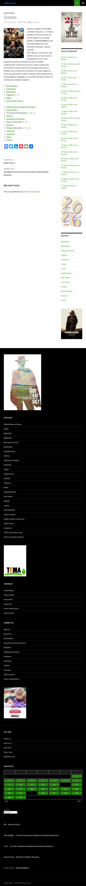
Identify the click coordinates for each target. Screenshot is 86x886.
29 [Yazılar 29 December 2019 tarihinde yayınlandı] (77, 793)
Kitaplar (64, 287)
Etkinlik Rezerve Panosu (13, 424)
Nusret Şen (8, 604)
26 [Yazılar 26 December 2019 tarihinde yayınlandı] (43, 793)
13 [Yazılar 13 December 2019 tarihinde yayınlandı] (54, 785)
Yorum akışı (8, 752)
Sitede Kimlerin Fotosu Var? (14, 519)
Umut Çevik (9, 857)
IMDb (8, 98)
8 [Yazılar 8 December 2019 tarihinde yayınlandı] (76, 781)
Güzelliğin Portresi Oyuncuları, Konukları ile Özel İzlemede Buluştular (29, 171)
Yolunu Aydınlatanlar (11, 679)
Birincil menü (83, 3)
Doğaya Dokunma (68, 251)
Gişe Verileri (65, 278)
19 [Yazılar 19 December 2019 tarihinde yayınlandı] (43, 789)
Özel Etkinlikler (66, 291)
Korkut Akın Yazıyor (14, 101)
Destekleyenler (9, 451)
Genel (63, 269)
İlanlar (6, 487)
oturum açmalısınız (32, 191)
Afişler (6, 429)
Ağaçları (7, 629)
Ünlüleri (7, 665)
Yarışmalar (8, 528)
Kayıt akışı (7, 748)
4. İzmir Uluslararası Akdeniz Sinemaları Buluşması (37, 835)
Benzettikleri (66, 246)
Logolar (6, 505)
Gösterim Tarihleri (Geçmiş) (27, 857)
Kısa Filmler (65, 282)
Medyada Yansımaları (12, 652)
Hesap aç (7, 738)
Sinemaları (8, 661)
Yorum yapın (35, 22)
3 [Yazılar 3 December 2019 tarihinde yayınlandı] (20, 781)
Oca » (80, 801)
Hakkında (7, 483)
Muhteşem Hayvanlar (15, 119)
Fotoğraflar (11, 89)
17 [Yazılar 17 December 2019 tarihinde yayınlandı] (21, 789)
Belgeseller (65, 242)
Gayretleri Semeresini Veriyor (15, 643)
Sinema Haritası (10, 514)
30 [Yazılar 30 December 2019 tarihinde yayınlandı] (9, 797)
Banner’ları (8, 634)
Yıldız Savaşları (9, 674)
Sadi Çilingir (23, 22)
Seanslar (64, 296)
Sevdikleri (7, 656)
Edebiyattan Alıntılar (11, 460)
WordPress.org (9, 757)
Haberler (7, 478)
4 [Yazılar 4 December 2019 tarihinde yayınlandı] (31, 781)
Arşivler (7, 810)
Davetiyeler (8, 447)
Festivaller (65, 260)
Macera (9, 116)
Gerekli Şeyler (66, 273)
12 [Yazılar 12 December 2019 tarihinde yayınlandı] (43, 785)
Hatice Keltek (9, 595)
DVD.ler (64, 255)
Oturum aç (8, 743)
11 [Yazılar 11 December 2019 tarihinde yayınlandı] (32, 785)
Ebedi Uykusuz (29, 161)
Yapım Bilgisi (11, 110)
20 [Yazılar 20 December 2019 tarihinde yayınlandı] (54, 789)
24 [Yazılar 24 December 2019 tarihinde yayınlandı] (21, 793)
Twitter (9, 140)
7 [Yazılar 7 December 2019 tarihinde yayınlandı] (65, 781)
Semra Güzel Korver (11, 608)
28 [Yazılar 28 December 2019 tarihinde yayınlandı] (65, 793)
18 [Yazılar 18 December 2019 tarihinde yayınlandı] (32, 789)
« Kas (6, 801)
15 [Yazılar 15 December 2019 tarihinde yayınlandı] (77, 785)
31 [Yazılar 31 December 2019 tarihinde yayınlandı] (21, 797)
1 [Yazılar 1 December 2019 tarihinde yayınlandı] (76, 776)
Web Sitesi (11, 92)
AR (5, 824)
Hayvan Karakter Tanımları (21, 107)
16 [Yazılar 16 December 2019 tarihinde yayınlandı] (9, 789)
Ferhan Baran (9, 590)
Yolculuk (9, 125)
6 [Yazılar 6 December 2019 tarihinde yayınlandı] (54, 781)
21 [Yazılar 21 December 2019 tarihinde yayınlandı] (65, 789)
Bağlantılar (8, 433)
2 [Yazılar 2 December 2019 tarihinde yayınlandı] (9, 781)
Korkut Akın (8, 599)
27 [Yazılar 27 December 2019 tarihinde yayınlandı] (54, 793)
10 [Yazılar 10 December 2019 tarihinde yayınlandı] (21, 785)
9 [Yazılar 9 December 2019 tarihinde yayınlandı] (9, 785)
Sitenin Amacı (9, 523)
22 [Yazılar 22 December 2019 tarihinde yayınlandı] (77, 789)
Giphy (8, 137)
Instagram (10, 134)
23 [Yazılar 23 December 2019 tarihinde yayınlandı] (9, 793)
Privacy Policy (8, 883)
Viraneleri (7, 670)
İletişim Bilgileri (22, 868)
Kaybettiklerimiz (10, 492)
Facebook (10, 131)
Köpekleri (7, 647)
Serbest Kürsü (9, 613)
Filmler (63, 264)
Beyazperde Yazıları (11, 442)
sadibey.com (10, 3)
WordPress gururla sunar (23, 883)
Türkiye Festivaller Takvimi (14, 537)
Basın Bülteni (12, 86)
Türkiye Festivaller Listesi (13, 532)
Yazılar (63, 300)
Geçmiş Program (9, 13)
